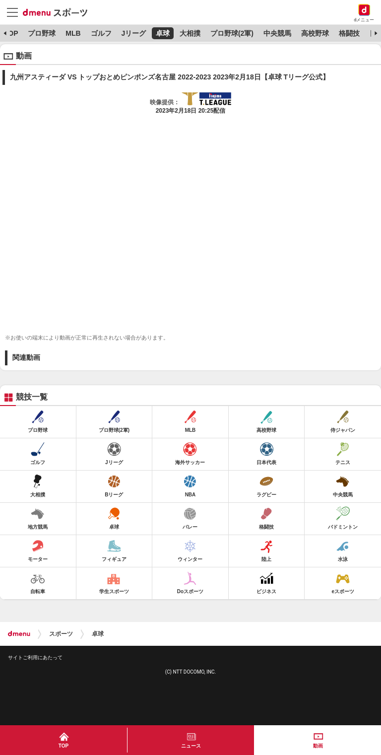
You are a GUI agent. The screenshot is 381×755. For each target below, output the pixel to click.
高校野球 (315, 33)
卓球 (163, 33)
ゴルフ (101, 33)
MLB (72, 33)
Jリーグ (133, 33)
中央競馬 (277, 33)
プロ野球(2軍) (232, 33)
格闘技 (349, 33)
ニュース (191, 746)
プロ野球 (42, 33)
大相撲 (190, 33)
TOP (11, 33)
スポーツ (61, 633)
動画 (318, 746)
